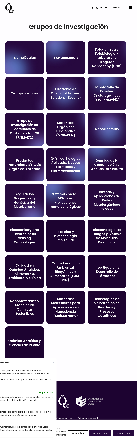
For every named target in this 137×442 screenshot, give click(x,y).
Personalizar (78, 433)
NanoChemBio (107, 129)
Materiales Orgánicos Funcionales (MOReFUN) (66, 129)
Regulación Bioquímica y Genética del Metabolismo (24, 200)
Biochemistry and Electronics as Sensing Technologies (24, 236)
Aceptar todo (123, 433)
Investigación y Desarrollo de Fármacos (106, 271)
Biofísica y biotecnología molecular (65, 236)
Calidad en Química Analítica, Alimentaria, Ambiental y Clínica (24, 271)
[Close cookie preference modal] (54, 363)
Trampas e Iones (24, 93)
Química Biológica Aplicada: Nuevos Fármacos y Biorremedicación (66, 164)
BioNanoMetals (65, 57)
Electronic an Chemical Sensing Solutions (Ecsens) (66, 93)
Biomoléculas (25, 57)
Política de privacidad (88, 418)
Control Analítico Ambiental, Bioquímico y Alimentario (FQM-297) (65, 271)
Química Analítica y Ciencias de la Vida (24, 343)
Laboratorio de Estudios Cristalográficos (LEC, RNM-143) (107, 93)
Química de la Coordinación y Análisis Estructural (107, 164)
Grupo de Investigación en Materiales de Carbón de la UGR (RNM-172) (24, 129)
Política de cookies (63, 418)
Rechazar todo (100, 433)
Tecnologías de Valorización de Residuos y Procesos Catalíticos (107, 307)
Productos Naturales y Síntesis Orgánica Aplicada (24, 164)
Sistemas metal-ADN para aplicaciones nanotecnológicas (66, 200)
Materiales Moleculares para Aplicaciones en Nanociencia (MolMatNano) (65, 307)
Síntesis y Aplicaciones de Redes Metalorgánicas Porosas (107, 200)
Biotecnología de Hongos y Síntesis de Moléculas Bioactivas (107, 236)
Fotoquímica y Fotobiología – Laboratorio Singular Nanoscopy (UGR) (107, 57)
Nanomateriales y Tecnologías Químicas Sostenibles (24, 307)
